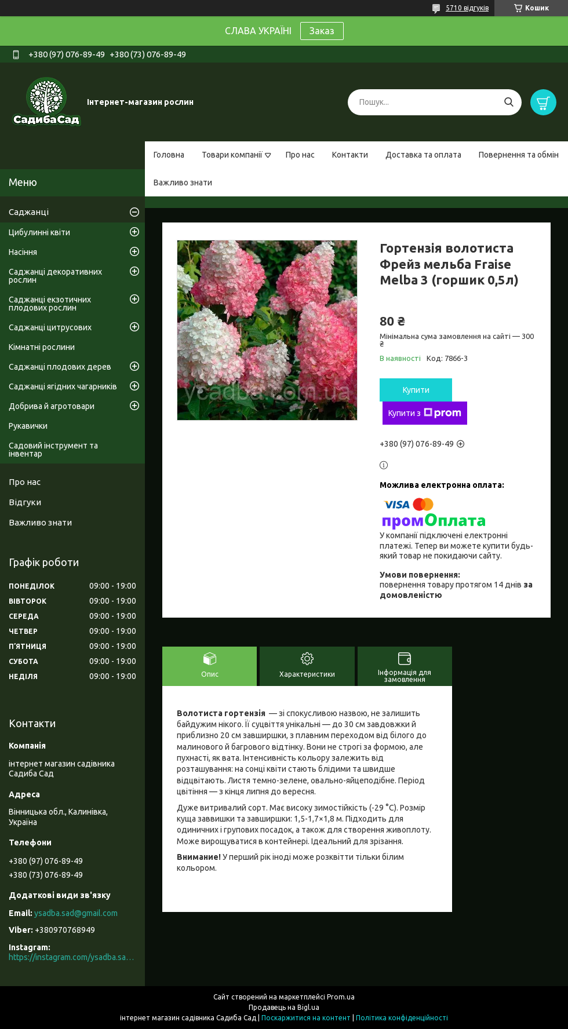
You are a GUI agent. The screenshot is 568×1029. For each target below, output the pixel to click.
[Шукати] (509, 102)
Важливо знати (183, 182)
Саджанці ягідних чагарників (63, 386)
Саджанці (29, 212)
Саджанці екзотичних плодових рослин (50, 303)
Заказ (322, 30)
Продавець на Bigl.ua (284, 1007)
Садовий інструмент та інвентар (53, 449)
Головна (169, 154)
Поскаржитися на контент (306, 1017)
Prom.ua (341, 997)
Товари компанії (232, 154)
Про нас (300, 154)
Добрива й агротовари (51, 406)
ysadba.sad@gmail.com (76, 913)
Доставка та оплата (423, 154)
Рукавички (28, 425)
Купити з (424, 413)
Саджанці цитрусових (50, 327)
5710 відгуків (467, 8)
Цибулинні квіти (39, 232)
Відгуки (25, 502)
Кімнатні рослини (42, 347)
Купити (416, 390)
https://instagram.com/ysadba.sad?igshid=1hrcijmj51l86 (72, 957)
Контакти (350, 154)
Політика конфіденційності (402, 1017)
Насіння (23, 252)
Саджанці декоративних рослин (55, 275)
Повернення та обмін (519, 154)
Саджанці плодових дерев (60, 366)
